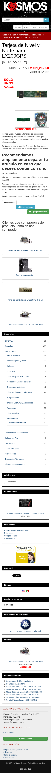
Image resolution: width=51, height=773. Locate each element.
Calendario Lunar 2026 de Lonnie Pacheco (25, 513)
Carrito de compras (13, 599)
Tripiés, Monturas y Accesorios (20, 403)
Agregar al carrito (38, 212)
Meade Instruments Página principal (25, 631)
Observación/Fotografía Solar (19, 392)
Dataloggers (10, 443)
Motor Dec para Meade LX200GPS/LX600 (25, 325)
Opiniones (9, 202)
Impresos (11, 371)
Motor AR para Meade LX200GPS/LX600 (25, 250)
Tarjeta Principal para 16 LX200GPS (21, 700)
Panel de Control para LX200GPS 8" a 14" (25, 300)
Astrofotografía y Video (16, 361)
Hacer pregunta (25, 207)
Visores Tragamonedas (14, 464)
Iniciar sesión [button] (25, 739)
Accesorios (11, 408)
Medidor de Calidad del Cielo (19, 382)
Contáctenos (9, 538)
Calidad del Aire (11, 438)
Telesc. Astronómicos (16, 387)
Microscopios (10, 454)
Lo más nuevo (10, 492)
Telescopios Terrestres (14, 459)
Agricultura (9, 346)
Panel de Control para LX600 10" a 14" (22, 695)
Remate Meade (13, 355)
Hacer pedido (29, 27)
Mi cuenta (43, 27)
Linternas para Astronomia (18, 376)
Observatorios (13, 413)
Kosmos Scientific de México (33, 763)
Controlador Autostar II (25, 275)
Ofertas (7, 640)
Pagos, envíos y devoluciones (16, 530)
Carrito (18, 27)
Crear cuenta (8, 732)
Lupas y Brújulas (12, 448)
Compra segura (10, 536)
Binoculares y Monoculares (16, 433)
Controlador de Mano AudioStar (19, 681)
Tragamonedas (13, 397)
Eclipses (10, 366)
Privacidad (8, 533)
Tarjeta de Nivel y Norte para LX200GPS (23, 697)
